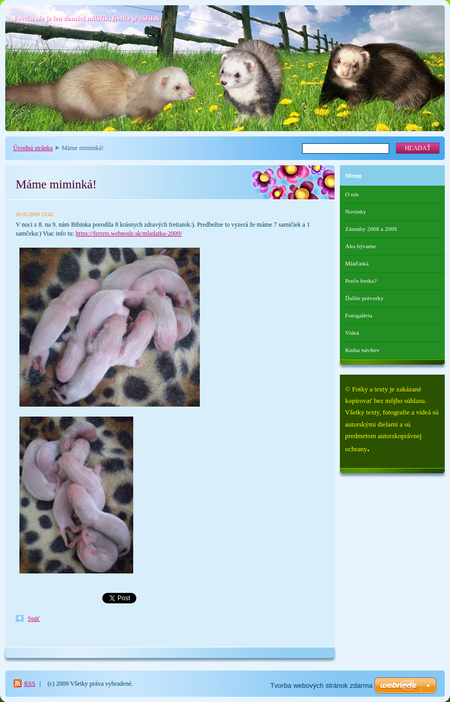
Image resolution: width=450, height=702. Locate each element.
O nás (352, 194)
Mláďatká (357, 263)
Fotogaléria (358, 315)
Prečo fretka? (361, 281)
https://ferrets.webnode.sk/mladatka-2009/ (129, 233)
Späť (34, 618)
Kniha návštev (362, 350)
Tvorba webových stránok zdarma (321, 685)
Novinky (355, 211)
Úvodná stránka (33, 148)
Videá (352, 332)
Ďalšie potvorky (364, 298)
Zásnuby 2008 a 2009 (371, 229)
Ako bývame (360, 246)
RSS (29, 683)
